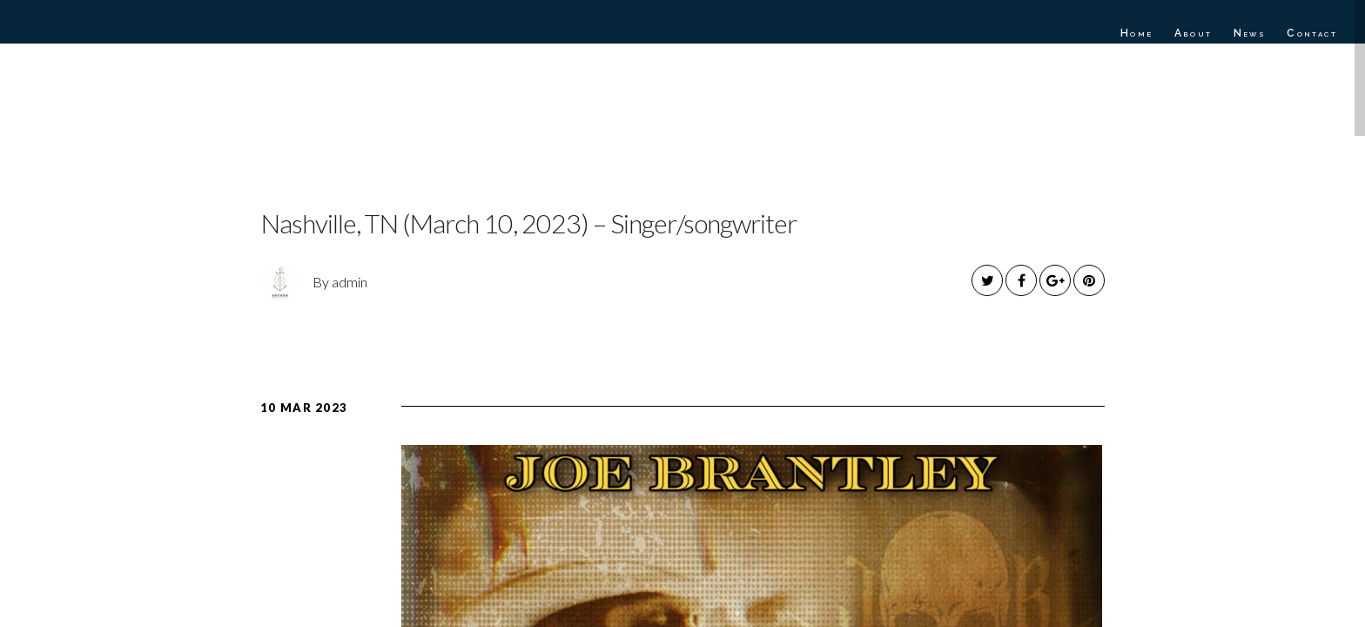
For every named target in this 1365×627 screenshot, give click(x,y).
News (1250, 33)
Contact (1312, 33)
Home (1136, 33)
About (1193, 33)
